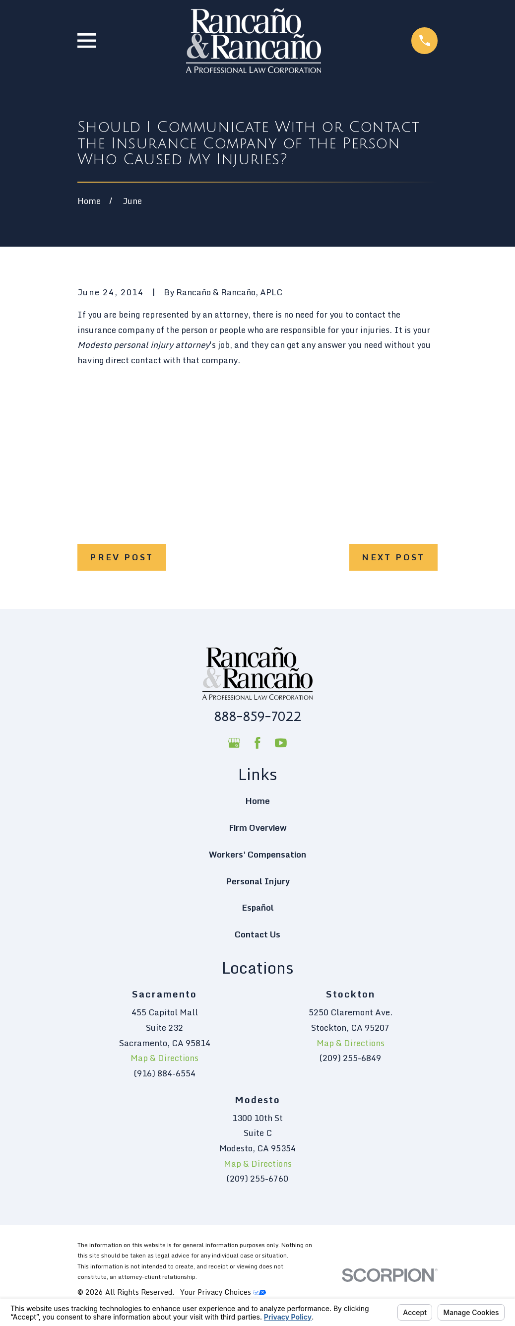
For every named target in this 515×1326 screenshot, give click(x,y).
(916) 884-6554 (164, 1073)
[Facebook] (257, 743)
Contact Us (257, 934)
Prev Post (122, 557)
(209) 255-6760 (257, 1178)
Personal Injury (258, 881)
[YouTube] (281, 743)
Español (258, 907)
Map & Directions (164, 1057)
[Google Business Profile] (234, 743)
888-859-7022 (257, 717)
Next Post (393, 557)
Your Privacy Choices (223, 1292)
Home (257, 800)
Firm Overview (258, 827)
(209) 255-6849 (350, 1057)
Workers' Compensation (257, 854)
